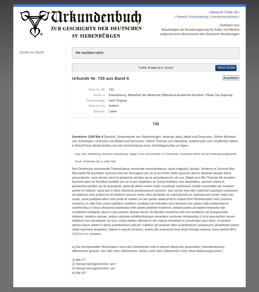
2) (88, 207)
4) (213, 225)
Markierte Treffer (221, 12)
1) (84, 203)
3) (201, 216)
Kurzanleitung (199, 16)
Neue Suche (226, 67)
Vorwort (182, 16)
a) (90, 233)
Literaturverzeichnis (224, 16)
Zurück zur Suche (32, 52)
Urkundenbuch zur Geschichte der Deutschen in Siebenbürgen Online (81, 24)
